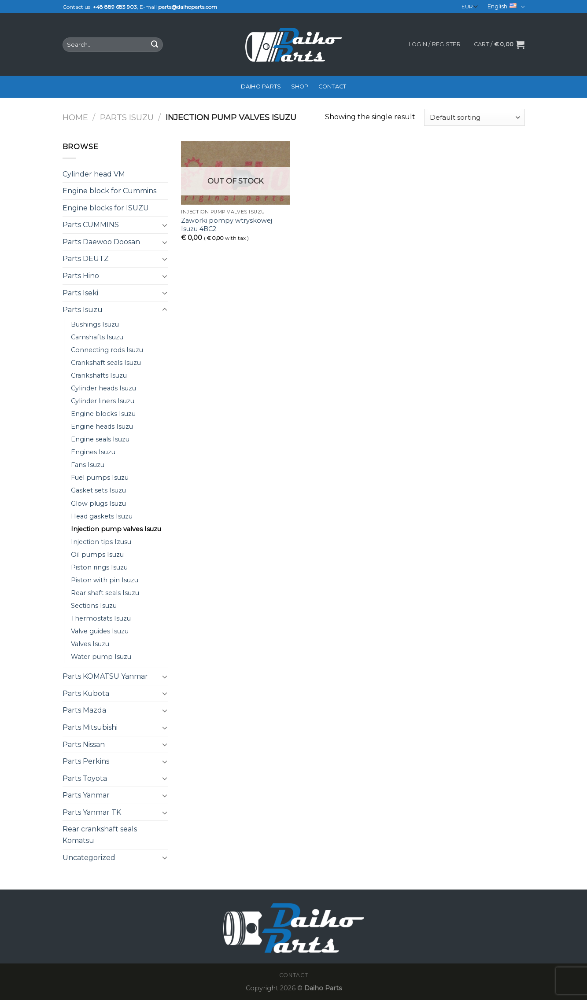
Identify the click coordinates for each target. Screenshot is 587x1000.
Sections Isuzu (94, 606)
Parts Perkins (86, 761)
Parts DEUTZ (86, 258)
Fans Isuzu (87, 465)
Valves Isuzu (90, 644)
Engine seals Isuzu (100, 439)
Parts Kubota (86, 693)
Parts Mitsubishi (90, 727)
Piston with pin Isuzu (104, 580)
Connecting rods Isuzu (107, 350)
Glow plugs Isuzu (98, 503)
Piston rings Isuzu (99, 567)
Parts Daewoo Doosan (101, 242)
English (505, 7)
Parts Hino (81, 276)
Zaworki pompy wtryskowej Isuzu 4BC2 (226, 225)
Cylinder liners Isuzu (102, 401)
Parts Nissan (84, 744)
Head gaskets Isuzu (102, 516)
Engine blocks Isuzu (103, 414)
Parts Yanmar (86, 795)
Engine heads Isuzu (102, 426)
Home (75, 117)
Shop (300, 86)
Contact (332, 86)
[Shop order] (474, 117)
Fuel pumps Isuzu (100, 478)
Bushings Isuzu (95, 324)
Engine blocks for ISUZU (106, 208)
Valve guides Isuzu (100, 631)
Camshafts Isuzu (97, 337)
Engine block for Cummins (109, 191)
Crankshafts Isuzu (99, 375)
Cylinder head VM (94, 174)
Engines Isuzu (93, 452)
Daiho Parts (261, 86)
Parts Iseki (80, 293)
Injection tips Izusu (101, 542)
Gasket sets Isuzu (98, 490)
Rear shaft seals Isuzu (105, 593)
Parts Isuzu (127, 117)
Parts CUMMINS (91, 225)
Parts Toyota (85, 778)
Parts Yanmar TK (92, 812)
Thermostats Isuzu (101, 618)
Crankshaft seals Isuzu (106, 363)
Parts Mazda (84, 710)
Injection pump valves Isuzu (116, 529)
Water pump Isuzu (101, 657)
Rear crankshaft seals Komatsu (100, 835)
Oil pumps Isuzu (97, 555)
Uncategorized (89, 857)
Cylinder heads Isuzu (103, 388)
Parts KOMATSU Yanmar (105, 676)
